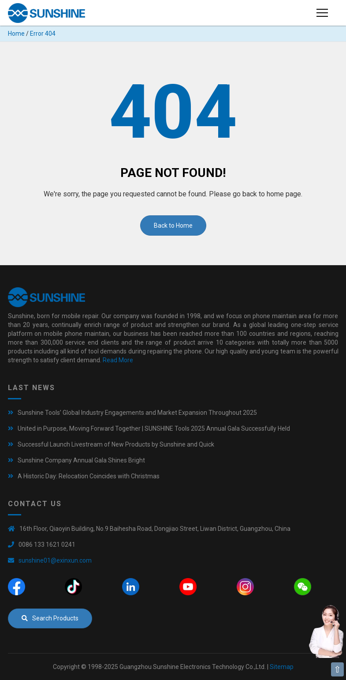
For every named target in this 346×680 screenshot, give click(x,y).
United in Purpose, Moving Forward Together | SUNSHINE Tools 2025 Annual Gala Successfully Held (154, 428)
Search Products (50, 618)
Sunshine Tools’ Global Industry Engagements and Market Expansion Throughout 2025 (137, 412)
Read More (118, 360)
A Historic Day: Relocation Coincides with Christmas (89, 476)
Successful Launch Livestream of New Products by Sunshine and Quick (116, 444)
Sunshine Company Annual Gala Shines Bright (81, 460)
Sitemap (282, 666)
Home (16, 33)
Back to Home (173, 225)
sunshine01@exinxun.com (55, 560)
